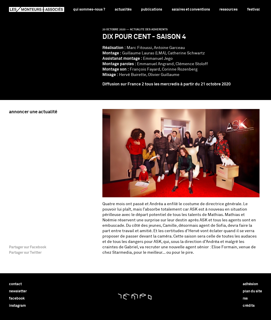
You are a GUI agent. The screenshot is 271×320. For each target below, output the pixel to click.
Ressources (228, 9)
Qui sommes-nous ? (89, 9)
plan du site (252, 291)
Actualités (123, 9)
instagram (17, 305)
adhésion (250, 284)
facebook (17, 298)
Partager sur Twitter (25, 252)
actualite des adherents (149, 29)
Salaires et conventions (191, 9)
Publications (151, 9)
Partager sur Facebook (27, 247)
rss (245, 298)
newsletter (18, 291)
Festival (253, 9)
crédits (249, 305)
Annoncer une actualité (33, 112)
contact (15, 284)
